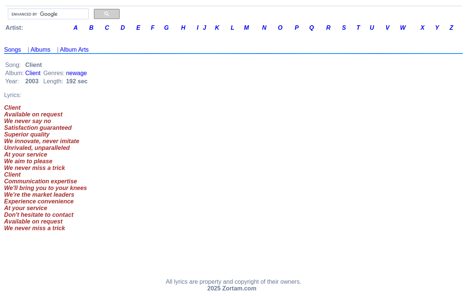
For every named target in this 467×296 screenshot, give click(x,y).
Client (33, 73)
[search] (47, 14)
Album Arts (74, 49)
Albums (40, 49)
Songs (12, 49)
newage (76, 73)
